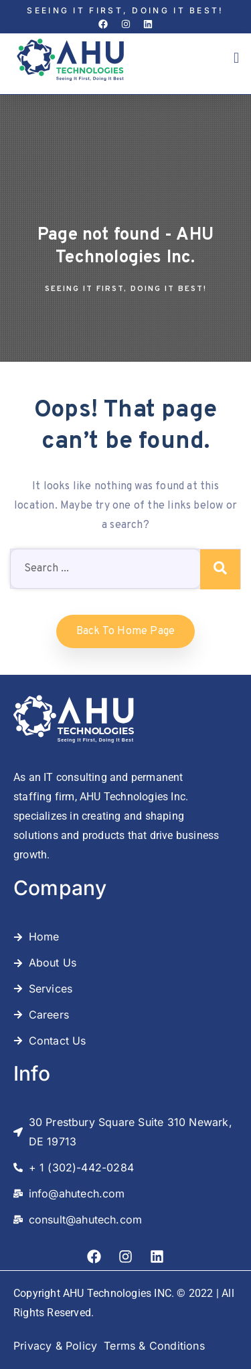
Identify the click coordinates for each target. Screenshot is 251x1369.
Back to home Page (125, 631)
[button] (236, 58)
